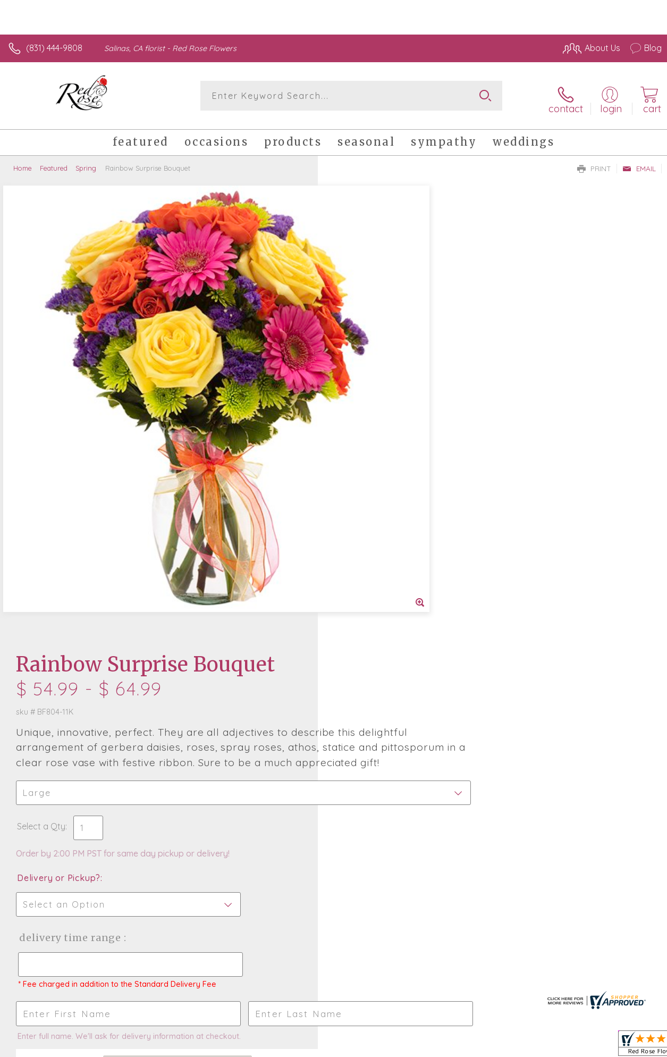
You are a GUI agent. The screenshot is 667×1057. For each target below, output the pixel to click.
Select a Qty (359, 367)
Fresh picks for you (333, 728)
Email (639, 162)
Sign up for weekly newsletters (333, 786)
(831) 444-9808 (54, 48)
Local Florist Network (557, 1046)
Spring (85, 162)
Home (22, 162)
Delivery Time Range (387, 478)
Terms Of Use (418, 1046)
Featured (53, 162)
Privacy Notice (480, 1046)
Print (594, 162)
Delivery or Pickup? (376, 418)
